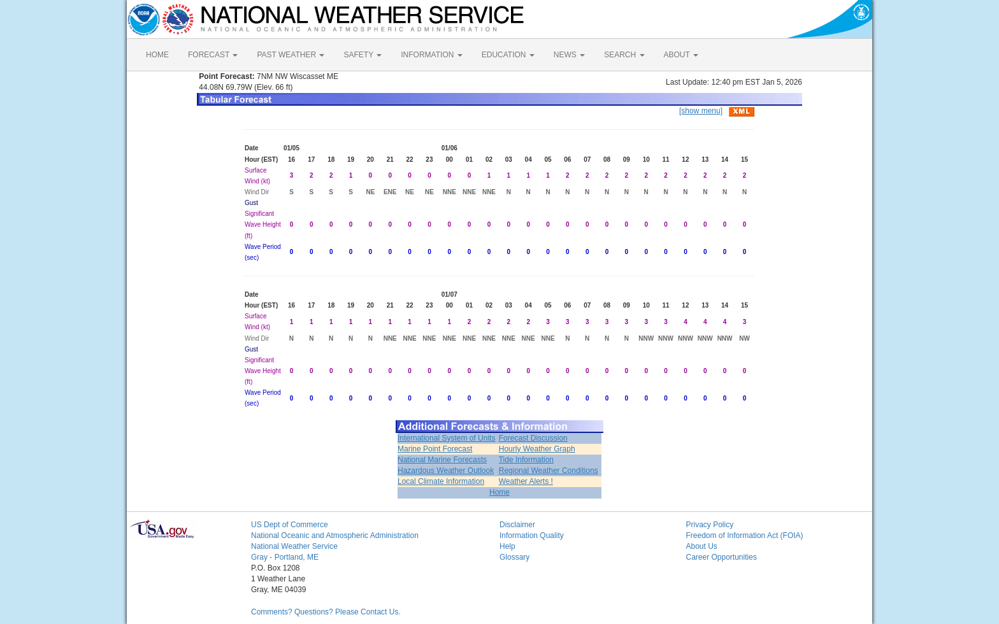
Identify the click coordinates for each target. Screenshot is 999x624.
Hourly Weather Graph (537, 448)
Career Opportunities (721, 557)
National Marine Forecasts (442, 459)
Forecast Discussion (533, 438)
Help (507, 546)
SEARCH (624, 54)
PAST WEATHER (290, 54)
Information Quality (532, 535)
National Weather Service (294, 546)
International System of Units (446, 438)
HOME (157, 54)
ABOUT (681, 54)
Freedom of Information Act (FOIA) (744, 535)
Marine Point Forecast (435, 448)
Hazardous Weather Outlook (446, 470)
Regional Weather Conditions (548, 470)
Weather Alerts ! (526, 481)
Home (499, 492)
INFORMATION (431, 54)
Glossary (514, 557)
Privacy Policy (710, 524)
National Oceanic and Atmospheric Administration (335, 535)
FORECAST (213, 54)
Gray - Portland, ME (285, 557)
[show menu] (700, 110)
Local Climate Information (441, 481)
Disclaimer (517, 524)
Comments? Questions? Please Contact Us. (326, 611)
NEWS (569, 54)
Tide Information (526, 459)
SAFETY (362, 54)
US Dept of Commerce (289, 524)
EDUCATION (508, 54)
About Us (701, 546)
